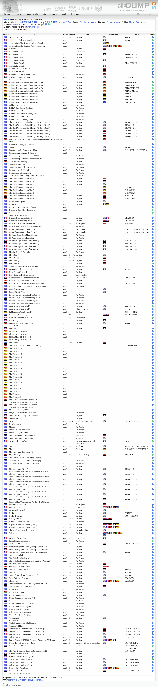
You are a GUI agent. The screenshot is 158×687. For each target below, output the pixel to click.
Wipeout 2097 (14, 619)
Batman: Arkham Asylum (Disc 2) (22, 656)
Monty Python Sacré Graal (19, 441)
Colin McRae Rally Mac (18, 668)
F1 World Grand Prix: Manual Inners (23, 235)
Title (35, 34)
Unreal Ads (13, 589)
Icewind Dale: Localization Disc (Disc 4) (24, 303)
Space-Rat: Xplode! (16, 555)
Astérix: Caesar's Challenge (19, 78)
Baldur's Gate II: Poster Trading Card (23, 114)
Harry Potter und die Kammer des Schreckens (26, 283)
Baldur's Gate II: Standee (18, 116)
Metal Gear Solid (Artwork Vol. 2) (22, 435)
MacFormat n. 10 (15, 348)
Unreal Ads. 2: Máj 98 (17, 592)
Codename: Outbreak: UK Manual (22, 167)
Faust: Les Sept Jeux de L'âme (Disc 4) (24, 249)
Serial (137, 34)
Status (152, 34)
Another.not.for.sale (16, 71)
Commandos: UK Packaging (20, 173)
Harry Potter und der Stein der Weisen (23, 281)
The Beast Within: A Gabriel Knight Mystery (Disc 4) (29, 131)
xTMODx (30, 680)
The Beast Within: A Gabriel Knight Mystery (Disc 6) (29, 136)
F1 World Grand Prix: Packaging (21, 238)
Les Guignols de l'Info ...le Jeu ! (21, 269)
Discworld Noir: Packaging (19, 214)
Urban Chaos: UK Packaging (20, 612)
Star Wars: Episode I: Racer (19, 567)
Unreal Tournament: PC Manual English (24, 601)
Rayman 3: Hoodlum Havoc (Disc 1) (23, 524)
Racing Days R (15, 519)
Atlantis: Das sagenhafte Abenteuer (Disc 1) (26, 82)
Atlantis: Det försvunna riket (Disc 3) (23, 99)
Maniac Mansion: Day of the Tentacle (23, 415)
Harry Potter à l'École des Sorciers (22, 275)
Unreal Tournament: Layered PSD (22, 598)
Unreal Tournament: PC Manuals (21, 604)
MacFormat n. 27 (15, 385)
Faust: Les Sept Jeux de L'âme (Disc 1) (24, 241)
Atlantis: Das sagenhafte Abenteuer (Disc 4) (26, 91)
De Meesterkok (15, 424)
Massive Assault (15, 418)
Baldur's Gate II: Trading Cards (21, 119)
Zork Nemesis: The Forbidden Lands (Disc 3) (26, 634)
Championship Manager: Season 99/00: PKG (26, 159)
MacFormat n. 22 (15, 377)
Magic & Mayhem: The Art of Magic (23, 413)
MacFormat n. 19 (15, 371)
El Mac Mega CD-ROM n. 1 (20, 331)
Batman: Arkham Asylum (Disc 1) (22, 654)
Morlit (12, 680)
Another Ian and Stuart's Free (20, 69)
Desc (143, 22)
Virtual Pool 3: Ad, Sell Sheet (20, 615)
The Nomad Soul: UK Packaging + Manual (25, 458)
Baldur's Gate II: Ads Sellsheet (20, 108)
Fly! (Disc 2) (14, 258)
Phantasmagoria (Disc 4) (29, 485)
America (111, 22)
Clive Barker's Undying (18, 161)
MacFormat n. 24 (15, 380)
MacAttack (13, 343)
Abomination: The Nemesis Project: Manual (26, 43)
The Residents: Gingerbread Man (21, 530)
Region (6, 34)
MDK (11, 421)
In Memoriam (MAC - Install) (20, 312)
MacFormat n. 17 (15, 365)
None (131, 22)
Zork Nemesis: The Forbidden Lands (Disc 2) (26, 631)
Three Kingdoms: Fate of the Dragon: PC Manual (28, 584)
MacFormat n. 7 (15, 391)
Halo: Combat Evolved (18, 272)
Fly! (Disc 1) (14, 255)
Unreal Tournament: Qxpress (20, 606)
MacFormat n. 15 (15, 363)
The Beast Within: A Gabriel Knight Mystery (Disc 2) (29, 125)
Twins (86, 22)
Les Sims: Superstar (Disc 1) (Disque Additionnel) (28, 547)
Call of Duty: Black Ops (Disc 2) (21, 665)
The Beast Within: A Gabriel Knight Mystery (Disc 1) (29, 122)
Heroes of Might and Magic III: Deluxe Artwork (27, 286)
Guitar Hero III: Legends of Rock (22, 643)
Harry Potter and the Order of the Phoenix (25, 646)
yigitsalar (39, 680)
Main (7, 14)
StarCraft (12, 572)
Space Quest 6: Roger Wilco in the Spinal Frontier (28, 552)
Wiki (64, 14)
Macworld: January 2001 (18, 410)
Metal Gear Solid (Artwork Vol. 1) (22, 438)
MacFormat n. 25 (15, 383)
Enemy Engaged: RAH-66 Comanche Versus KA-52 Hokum (32, 640)
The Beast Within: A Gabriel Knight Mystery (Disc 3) (29, 128)
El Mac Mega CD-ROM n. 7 (20, 334)
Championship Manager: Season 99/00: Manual (27, 156)
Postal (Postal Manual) (17, 504)
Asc (137, 22)
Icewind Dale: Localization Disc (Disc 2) (24, 298)
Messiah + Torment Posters (19, 430)
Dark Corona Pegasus (17, 201)
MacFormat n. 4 (15, 388)
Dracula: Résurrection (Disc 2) (21, 221)
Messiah (12, 427)
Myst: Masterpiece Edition (19, 455)
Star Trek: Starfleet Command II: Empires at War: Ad (29, 561)
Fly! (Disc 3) (14, 261)
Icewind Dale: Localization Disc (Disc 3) (24, 300)
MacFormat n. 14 (15, 360)
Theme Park (13, 581)
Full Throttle (14, 263)
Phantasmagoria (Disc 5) (29, 490)
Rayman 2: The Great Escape (20, 522)
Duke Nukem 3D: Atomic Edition (22, 224)
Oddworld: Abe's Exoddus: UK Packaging (25, 460)
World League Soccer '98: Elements (22, 623)
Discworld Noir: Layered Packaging (23, 207)
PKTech (22, 680)
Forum (75, 14)
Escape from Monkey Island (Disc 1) (23, 229)
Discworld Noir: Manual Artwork (22, 210)
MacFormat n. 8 (15, 394)
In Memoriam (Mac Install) (19, 306)
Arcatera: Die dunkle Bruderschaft (22, 74)
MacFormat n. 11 (15, 351)
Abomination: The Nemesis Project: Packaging (27, 46)
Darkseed (12, 204)
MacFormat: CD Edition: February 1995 (24, 406)
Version (72, 34)
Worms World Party (16, 626)
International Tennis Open (19, 315)
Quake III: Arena (15, 516)
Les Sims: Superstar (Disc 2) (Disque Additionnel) (28, 549)
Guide (54, 14)
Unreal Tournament (16, 595)
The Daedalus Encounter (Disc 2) (22, 181)
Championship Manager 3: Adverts (22, 153)
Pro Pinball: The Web (17, 510)
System (66, 34)
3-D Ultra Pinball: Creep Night (21, 40)
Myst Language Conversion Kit (21, 452)
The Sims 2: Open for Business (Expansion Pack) (28, 651)
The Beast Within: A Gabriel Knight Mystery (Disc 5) (29, 134)
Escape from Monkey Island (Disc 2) (23, 232)
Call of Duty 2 (14, 637)
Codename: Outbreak (17, 164)
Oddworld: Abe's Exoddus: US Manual (24, 463)
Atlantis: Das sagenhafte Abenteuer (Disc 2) (26, 85)
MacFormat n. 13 (15, 357)
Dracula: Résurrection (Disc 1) (21, 218)
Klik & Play (13, 320)
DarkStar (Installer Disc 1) (19, 672)
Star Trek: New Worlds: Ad (19, 558)
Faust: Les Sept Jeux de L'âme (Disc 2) (24, 243)
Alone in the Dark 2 (16, 57)
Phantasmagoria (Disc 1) (29, 470)
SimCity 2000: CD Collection (20, 544)
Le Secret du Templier (17, 538)
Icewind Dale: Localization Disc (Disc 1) (24, 295)
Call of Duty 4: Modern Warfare (21, 659)
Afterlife (12, 49)
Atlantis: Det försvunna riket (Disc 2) (23, 96)
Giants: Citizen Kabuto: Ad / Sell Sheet (24, 266)
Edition (89, 34)
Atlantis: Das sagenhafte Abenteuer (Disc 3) (26, 88)
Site (44, 14)
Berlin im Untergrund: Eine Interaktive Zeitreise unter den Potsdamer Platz (35, 140)
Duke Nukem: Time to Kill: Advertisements (25, 226)
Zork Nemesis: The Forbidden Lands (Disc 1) (26, 629)
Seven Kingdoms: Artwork (19, 541)
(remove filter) (33, 27)
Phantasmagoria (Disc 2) (29, 475)
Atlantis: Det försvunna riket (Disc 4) (23, 102)
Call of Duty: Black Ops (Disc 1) (21, 662)
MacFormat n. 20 (15, 374)
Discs (17, 14)
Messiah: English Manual (19, 433)
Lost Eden (13, 328)
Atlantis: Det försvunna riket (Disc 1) (23, 94)
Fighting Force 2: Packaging (20, 252)
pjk (17, 680)
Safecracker (13, 533)
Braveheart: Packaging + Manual (21, 144)
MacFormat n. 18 (15, 368)
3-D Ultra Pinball (15, 37)
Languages (113, 34)
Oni (10, 466)
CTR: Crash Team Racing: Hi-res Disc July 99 (26, 176)
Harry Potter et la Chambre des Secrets (24, 278)
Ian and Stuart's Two (17, 292)
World (93, 22)
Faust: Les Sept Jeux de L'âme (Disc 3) (24, 246)
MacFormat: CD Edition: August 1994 (23, 401)
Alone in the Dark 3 (16, 63)
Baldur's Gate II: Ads (17, 105)
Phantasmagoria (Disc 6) (29, 495)
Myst (11, 446)
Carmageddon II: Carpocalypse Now (23, 150)
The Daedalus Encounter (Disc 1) (22, 179)
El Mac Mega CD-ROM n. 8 (20, 337)
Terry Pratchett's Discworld (19, 578)
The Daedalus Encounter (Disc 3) (22, 184)
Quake (11, 513)
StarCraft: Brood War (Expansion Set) (23, 575)
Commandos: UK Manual (19, 170)
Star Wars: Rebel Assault (18, 569)
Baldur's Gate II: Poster (18, 111)
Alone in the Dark (16, 52)
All (81, 22)
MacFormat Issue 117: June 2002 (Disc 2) (25, 345)
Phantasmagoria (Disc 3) (29, 480)
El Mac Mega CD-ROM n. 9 (20, 340)
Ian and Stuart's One (16, 289)
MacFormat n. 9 (15, 397)
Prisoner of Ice (14, 507)
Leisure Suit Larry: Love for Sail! (22, 324)
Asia (118, 22)
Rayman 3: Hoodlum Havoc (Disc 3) (23, 527)
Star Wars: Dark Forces (18, 564)
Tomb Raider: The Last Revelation (22, 586)
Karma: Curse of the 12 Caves (20, 318)
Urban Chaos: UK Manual (19, 609)
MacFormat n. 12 (15, 354)
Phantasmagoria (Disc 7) (29, 500)
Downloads (31, 14)
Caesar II (12, 147)
